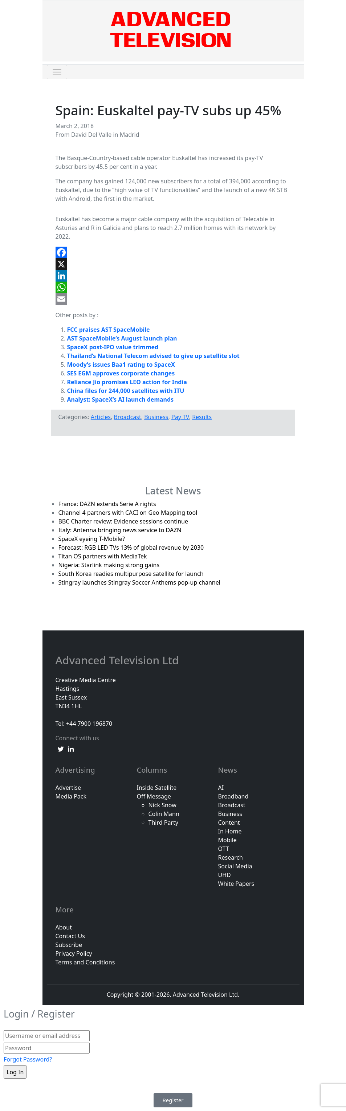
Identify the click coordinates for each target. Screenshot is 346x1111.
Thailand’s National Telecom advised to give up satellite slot (153, 356)
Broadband (233, 796)
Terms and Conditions (85, 962)
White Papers (236, 884)
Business (156, 417)
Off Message (154, 796)
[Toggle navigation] (57, 72)
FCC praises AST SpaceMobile (108, 330)
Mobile (227, 840)
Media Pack (71, 796)
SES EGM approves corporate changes (121, 373)
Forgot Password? (28, 1059)
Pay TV (180, 417)
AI (221, 788)
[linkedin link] (71, 748)
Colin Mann (163, 814)
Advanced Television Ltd (119, 660)
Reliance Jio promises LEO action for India (127, 382)
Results (202, 417)
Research (230, 857)
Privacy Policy (74, 953)
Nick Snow (162, 805)
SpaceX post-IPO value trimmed (113, 347)
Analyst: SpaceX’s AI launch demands (120, 399)
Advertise (68, 788)
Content (229, 823)
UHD (224, 875)
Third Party (163, 823)
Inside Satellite (157, 788)
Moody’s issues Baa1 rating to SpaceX (121, 365)
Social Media (235, 866)
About (64, 927)
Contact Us (70, 936)
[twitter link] (61, 748)
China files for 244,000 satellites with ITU (125, 391)
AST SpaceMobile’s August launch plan (122, 338)
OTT (223, 849)
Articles (101, 417)
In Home (230, 831)
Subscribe (69, 945)
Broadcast (127, 417)
